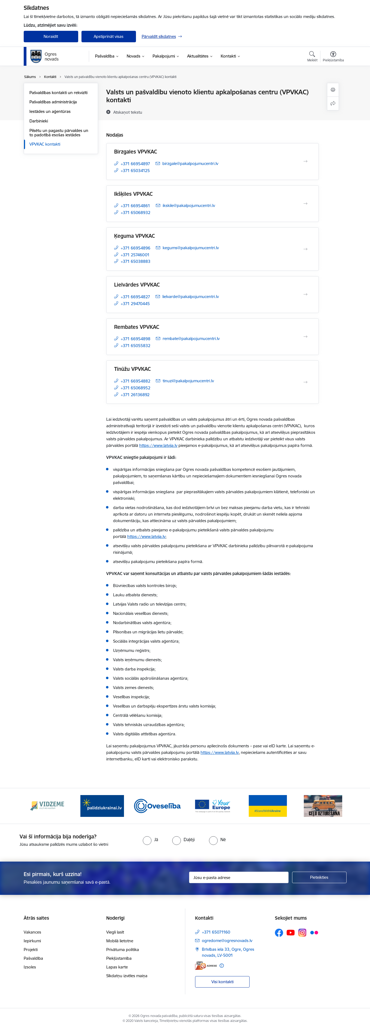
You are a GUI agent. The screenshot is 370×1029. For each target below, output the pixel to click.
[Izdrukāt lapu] (333, 90)
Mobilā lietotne (119, 940)
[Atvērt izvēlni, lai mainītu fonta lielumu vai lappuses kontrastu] (333, 57)
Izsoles (30, 967)
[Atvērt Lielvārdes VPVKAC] (305, 294)
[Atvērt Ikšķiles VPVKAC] (305, 203)
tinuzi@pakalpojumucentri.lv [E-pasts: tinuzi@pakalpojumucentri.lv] (188, 380)
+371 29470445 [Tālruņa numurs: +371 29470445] (135, 303)
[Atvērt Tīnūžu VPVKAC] (305, 382)
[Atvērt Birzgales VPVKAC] (305, 161)
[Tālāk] (334, 806)
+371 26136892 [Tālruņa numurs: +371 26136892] (135, 394)
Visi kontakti (222, 981)
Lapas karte (117, 967)
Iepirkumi (32, 940)
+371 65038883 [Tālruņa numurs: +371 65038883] (135, 261)
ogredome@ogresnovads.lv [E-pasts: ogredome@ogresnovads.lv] (227, 940)
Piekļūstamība (119, 958)
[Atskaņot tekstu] (127, 112)
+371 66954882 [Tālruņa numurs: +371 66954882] (135, 381)
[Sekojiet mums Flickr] (314, 932)
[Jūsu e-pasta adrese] (239, 877)
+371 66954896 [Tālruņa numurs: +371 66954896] (135, 248)
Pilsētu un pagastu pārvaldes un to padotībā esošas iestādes (58, 132)
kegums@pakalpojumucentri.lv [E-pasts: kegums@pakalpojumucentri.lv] (191, 247)
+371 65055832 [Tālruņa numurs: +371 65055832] (135, 345)
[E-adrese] (206, 965)
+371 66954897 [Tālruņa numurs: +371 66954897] (135, 163)
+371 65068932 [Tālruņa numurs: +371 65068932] (135, 212)
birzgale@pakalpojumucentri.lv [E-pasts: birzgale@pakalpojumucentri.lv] (190, 163)
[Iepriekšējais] (36, 806)
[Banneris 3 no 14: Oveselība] (157, 805)
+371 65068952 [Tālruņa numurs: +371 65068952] (135, 387)
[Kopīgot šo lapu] (333, 103)
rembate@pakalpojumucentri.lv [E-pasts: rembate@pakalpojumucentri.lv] (191, 338)
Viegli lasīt (115, 932)
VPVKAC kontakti (44, 144)
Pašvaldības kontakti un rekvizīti (58, 92)
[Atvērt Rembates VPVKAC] (305, 337)
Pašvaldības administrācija (53, 101)
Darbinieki (38, 121)
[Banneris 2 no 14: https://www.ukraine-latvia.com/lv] (102, 805)
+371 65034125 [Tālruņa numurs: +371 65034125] (135, 170)
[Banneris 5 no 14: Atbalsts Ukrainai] (268, 805)
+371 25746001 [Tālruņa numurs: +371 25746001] (135, 254)
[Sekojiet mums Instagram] (302, 933)
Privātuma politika (122, 949)
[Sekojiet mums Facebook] (279, 933)
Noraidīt (51, 36)
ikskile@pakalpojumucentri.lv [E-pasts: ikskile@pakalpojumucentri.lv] (189, 205)
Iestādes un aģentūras (50, 111)
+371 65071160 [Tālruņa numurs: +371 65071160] (216, 932)
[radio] (150, 839)
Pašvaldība (33, 958)
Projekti (31, 949)
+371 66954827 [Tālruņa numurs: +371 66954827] (135, 296)
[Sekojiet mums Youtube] (291, 932)
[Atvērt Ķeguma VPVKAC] (305, 249)
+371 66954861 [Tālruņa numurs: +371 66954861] (135, 205)
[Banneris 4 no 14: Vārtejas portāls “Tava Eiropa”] (212, 805)
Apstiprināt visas (108, 36)
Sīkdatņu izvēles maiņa (126, 975)
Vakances (32, 932)
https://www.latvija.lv (158, 445)
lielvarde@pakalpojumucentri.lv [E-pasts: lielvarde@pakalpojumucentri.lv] (190, 296)
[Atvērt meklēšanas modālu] (312, 57)
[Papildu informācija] (222, 966)
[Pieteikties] (319, 877)
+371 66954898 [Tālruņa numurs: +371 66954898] (135, 338)
